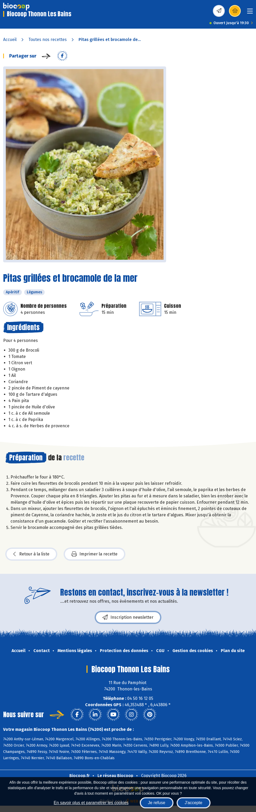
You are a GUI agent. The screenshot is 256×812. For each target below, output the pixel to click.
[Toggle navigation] (250, 12)
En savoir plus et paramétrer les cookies (91, 802)
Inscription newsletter (128, 617)
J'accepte (193, 802)
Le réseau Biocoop (115, 775)
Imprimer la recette (94, 554)
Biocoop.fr (79, 775)
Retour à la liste (31, 554)
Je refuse (156, 802)
